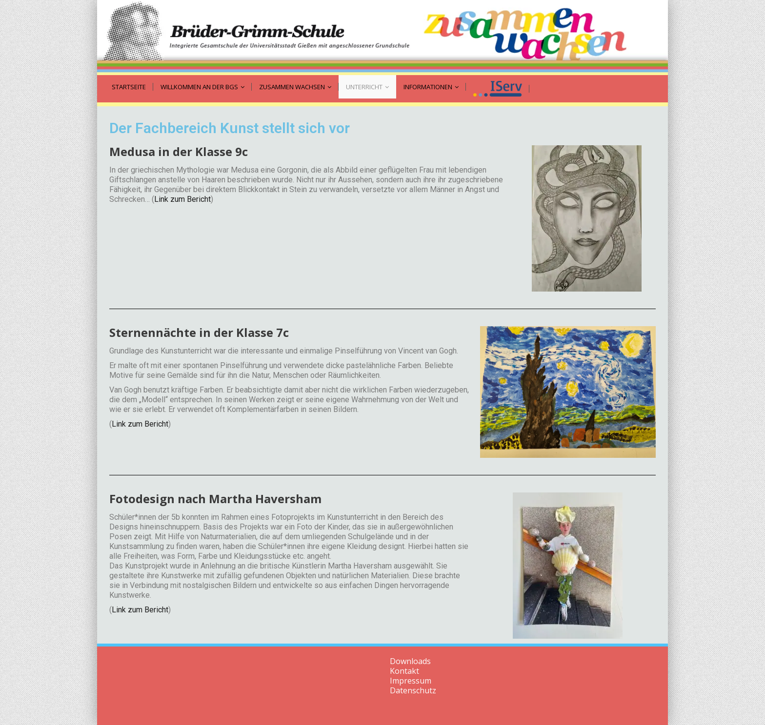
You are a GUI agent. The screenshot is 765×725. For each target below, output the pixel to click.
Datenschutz (413, 690)
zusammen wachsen (295, 86)
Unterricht (367, 86)
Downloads (410, 661)
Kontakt (404, 671)
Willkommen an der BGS (202, 86)
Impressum (410, 680)
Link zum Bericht (182, 199)
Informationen (431, 86)
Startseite (129, 86)
